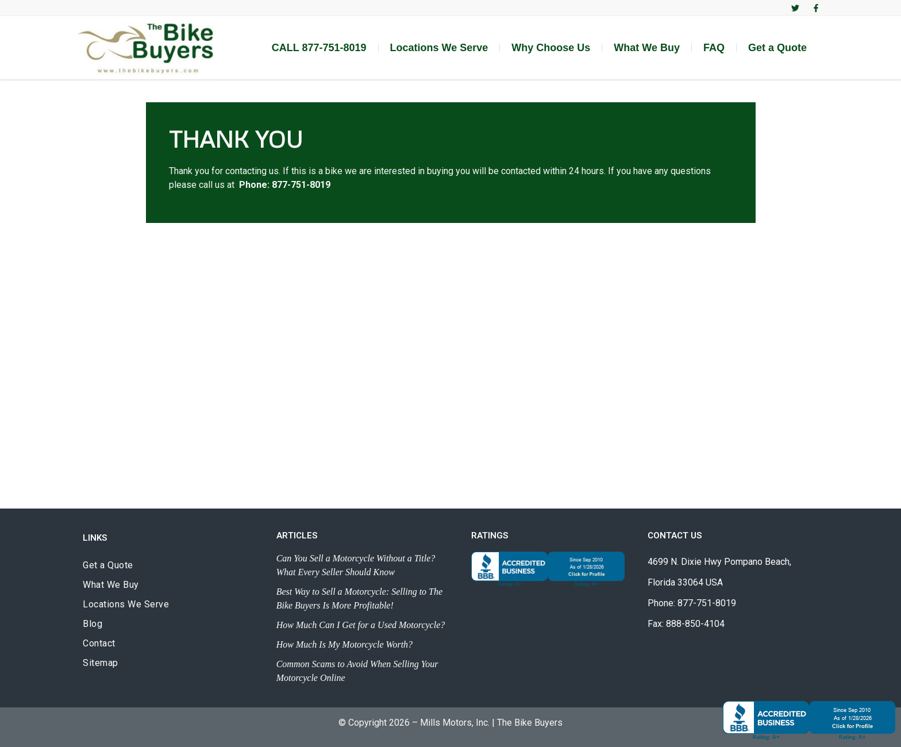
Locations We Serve (439, 47)
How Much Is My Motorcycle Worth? (344, 644)
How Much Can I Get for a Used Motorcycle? (360, 625)
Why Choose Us (550, 47)
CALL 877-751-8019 (319, 47)
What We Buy (647, 47)
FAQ (714, 47)
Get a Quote (777, 47)
